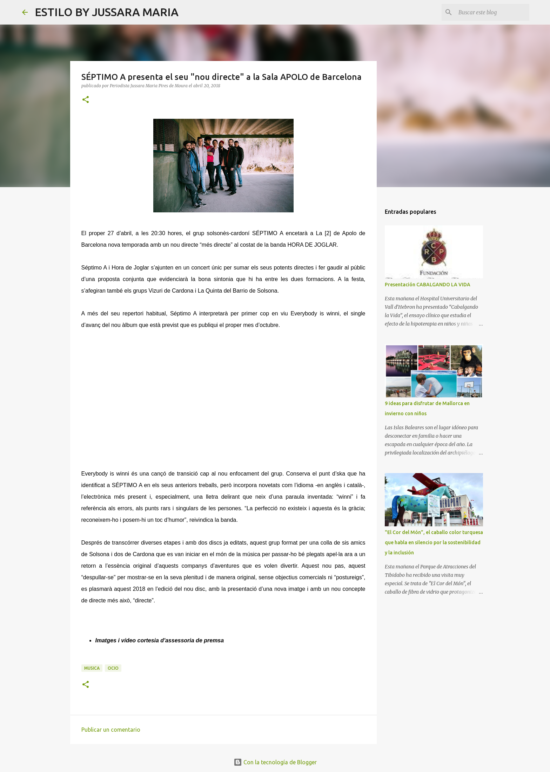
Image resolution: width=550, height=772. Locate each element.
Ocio (113, 668)
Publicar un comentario (110, 729)
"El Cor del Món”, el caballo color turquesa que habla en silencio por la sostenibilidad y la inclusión (434, 542)
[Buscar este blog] (492, 12)
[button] (85, 100)
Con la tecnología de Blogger (275, 762)
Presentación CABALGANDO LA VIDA (427, 284)
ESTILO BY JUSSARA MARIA (107, 12)
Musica (92, 668)
